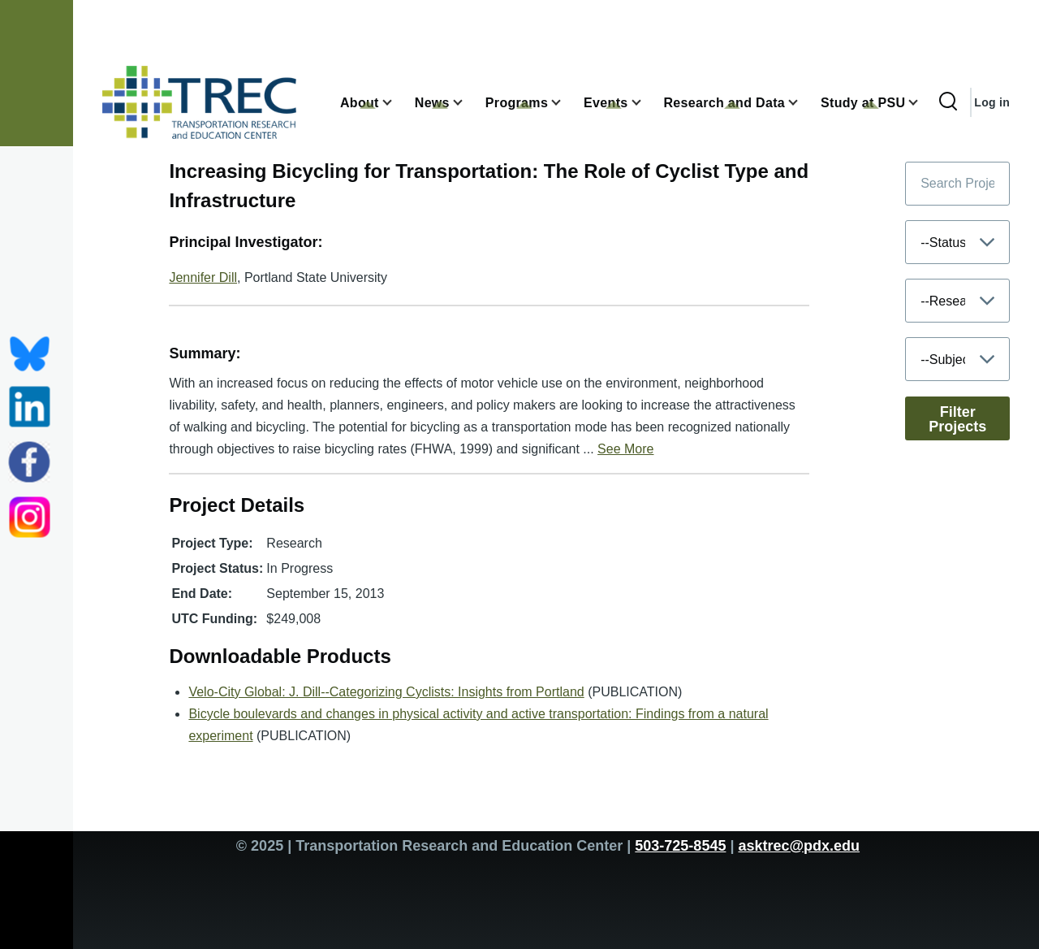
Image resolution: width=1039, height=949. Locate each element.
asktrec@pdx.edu (799, 846)
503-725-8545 (680, 846)
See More (625, 449)
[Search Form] (948, 102)
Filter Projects (957, 419)
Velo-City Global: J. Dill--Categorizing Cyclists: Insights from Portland (386, 692)
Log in (992, 102)
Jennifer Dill (203, 277)
